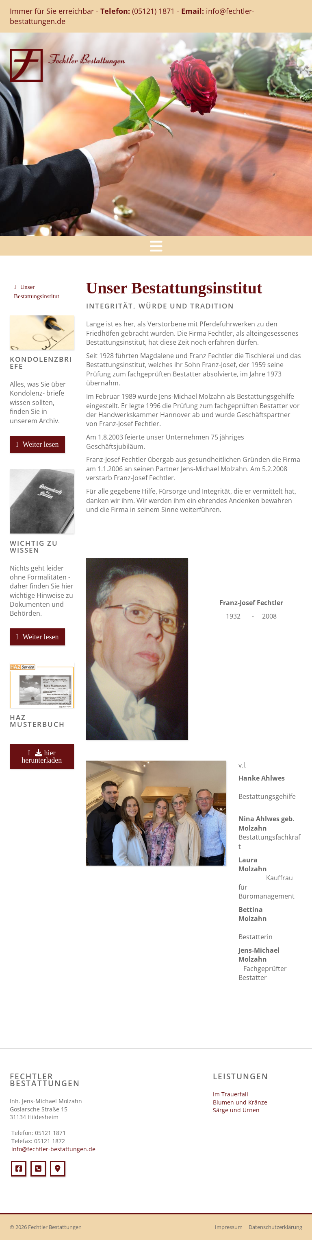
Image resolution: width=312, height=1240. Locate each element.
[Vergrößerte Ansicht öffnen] (137, 649)
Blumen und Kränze (240, 1102)
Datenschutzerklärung (275, 1227)
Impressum (229, 1227)
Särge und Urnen (236, 1110)
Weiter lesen (41, 444)
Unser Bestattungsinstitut (36, 292)
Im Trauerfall (230, 1094)
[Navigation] (156, 246)
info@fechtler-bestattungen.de (52, 1149)
